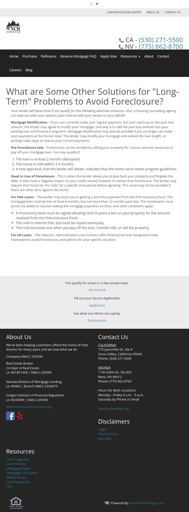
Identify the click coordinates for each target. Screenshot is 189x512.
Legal (102, 429)
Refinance (48, 56)
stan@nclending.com (113, 408)
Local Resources (18, 482)
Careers (15, 70)
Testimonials (97, 320)
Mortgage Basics (18, 468)
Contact (163, 56)
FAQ (9, 486)
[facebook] (10, 415)
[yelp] (19, 415)
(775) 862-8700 (161, 46)
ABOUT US (153, 12)
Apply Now (108, 56)
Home (13, 56)
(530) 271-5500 (161, 39)
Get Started (97, 290)
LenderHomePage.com (146, 503)
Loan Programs (17, 459)
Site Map (104, 438)
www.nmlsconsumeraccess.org (29, 406)
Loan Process (16, 464)
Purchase (29, 56)
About (148, 56)
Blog (29, 70)
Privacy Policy (108, 434)
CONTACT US (172, 12)
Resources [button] (131, 56)
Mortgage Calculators (22, 473)
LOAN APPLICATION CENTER (124, 12)
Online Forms (16, 477)
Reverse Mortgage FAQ (78, 56)
